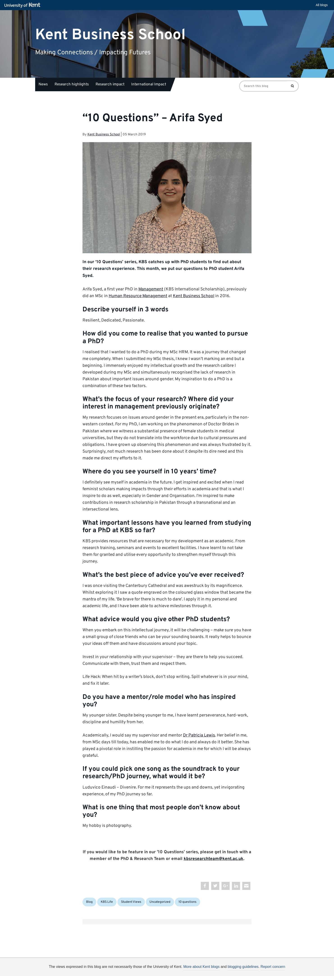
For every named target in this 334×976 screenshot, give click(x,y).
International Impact (148, 84)
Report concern (273, 967)
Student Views (131, 902)
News (43, 84)
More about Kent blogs (201, 967)
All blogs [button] (322, 5)
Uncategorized (159, 902)
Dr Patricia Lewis (199, 735)
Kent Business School (110, 35)
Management (150, 289)
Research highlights (72, 84)
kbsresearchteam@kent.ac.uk (213, 859)
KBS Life (107, 902)
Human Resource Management (138, 296)
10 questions (187, 902)
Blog (89, 902)
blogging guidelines (243, 967)
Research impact (110, 84)
